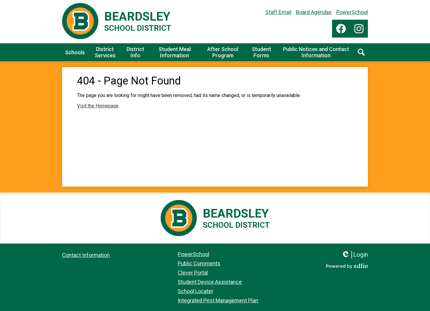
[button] (75, 52)
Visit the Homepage (98, 106)
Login (354, 254)
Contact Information (86, 255)
